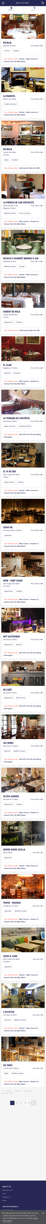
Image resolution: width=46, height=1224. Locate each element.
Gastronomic (9, 482)
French (7, 51)
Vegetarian (8, 322)
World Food (20, 698)
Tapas (6, 160)
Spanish (7, 373)
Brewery (17, 373)
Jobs (4, 1194)
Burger (22, 266)
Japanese (7, 535)
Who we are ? (7, 1190)
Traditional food (10, 104)
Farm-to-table (24, 213)
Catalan (16, 51)
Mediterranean (10, 213)
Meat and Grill (9, 426)
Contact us (6, 1197)
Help (4, 1201)
